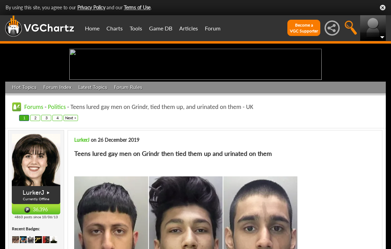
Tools (136, 28)
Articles (188, 28)
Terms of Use (137, 7)
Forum (212, 28)
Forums (33, 160)
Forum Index (57, 141)
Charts (114, 28)
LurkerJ (81, 193)
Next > (70, 171)
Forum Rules (128, 141)
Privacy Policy (91, 7)
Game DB (160, 28)
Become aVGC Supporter (304, 28)
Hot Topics (24, 141)
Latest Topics (92, 141)
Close (382, 7)
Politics (57, 160)
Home (92, 28)
